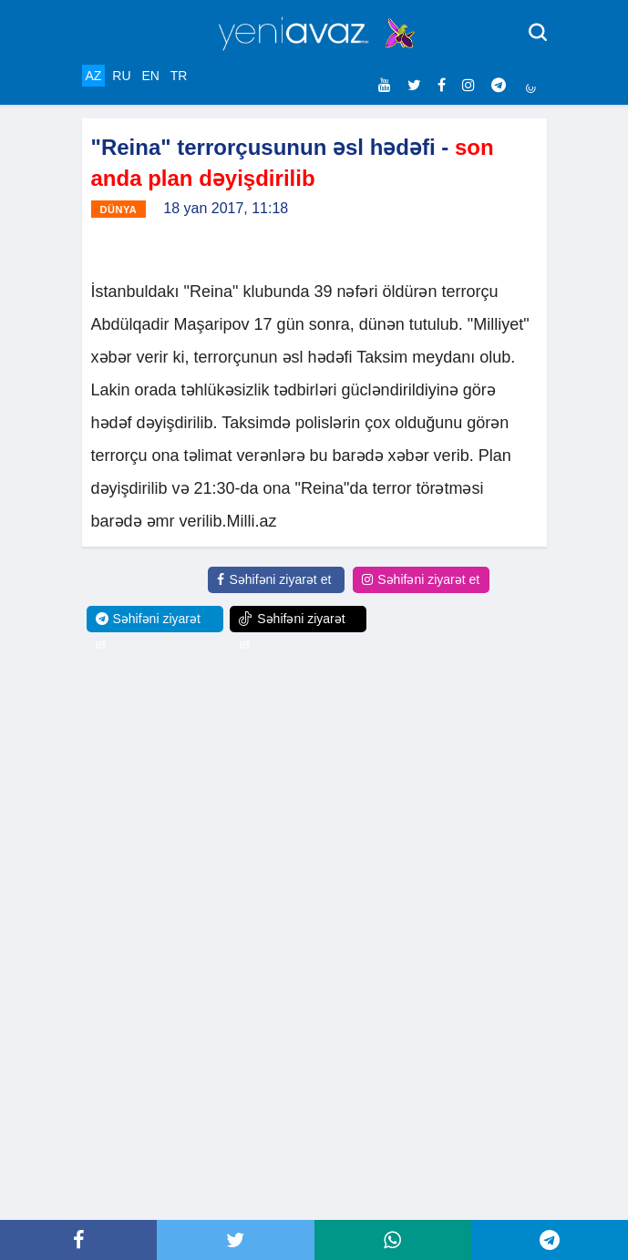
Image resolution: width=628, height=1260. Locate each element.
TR (179, 75)
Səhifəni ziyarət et (274, 579)
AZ (94, 75)
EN (150, 75)
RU (121, 75)
